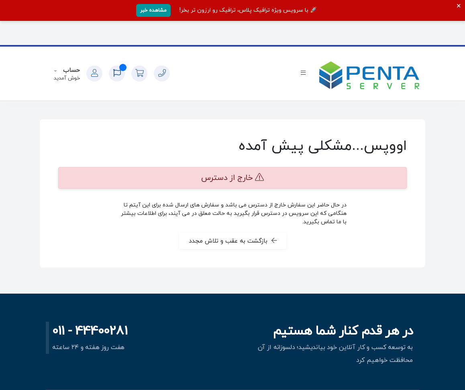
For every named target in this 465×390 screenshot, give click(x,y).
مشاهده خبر (153, 10)
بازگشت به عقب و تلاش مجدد (233, 241)
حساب (70, 70)
